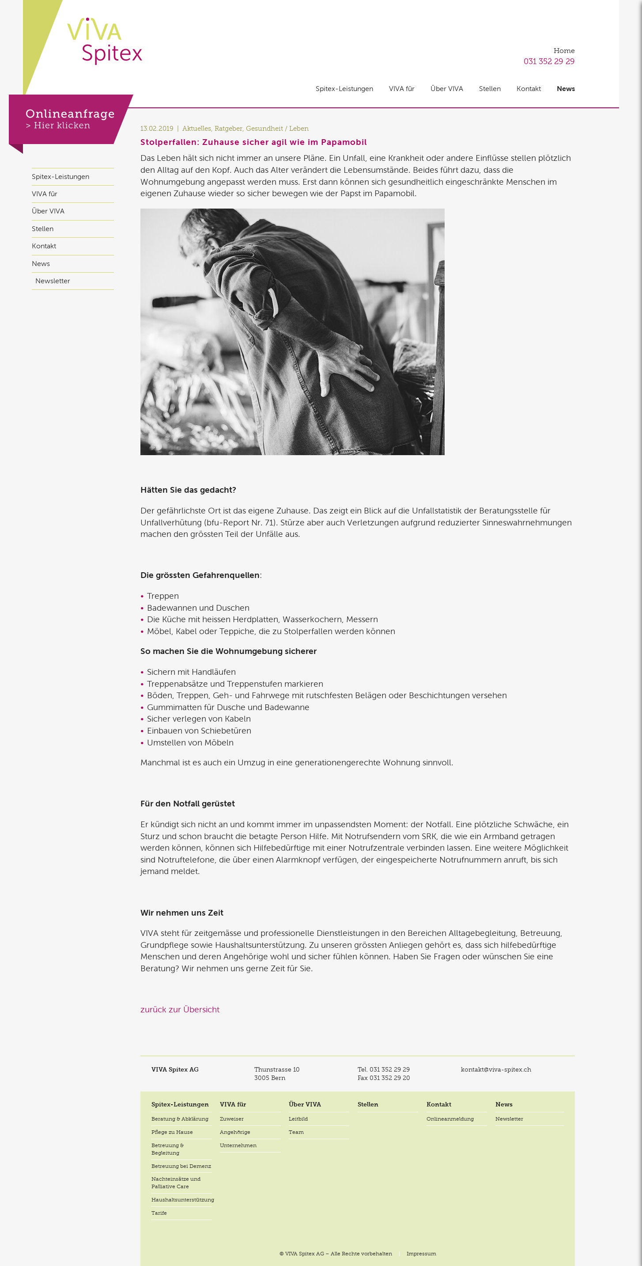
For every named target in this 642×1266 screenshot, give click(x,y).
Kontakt (529, 88)
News (566, 88)
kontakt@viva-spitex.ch (496, 1069)
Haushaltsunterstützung (181, 1200)
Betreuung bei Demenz (181, 1166)
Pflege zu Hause (172, 1132)
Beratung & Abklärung (179, 1119)
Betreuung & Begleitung (167, 1149)
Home (564, 51)
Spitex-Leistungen (344, 88)
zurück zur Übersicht (179, 1009)
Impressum (421, 1254)
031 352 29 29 (549, 61)
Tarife (159, 1213)
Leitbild (298, 1119)
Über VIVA (447, 88)
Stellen (490, 88)
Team (296, 1132)
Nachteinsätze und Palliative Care (175, 1183)
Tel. (384, 1069)
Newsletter (52, 281)
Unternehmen (238, 1145)
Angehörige (235, 1132)
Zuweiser (232, 1119)
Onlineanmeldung (450, 1119)
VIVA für (402, 88)
